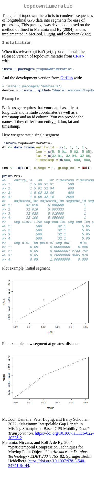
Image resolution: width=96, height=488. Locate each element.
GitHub (66, 80)
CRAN (78, 58)
